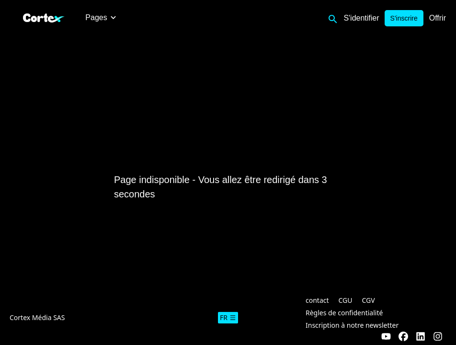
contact (317, 300)
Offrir (437, 18)
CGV (368, 300)
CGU (346, 300)
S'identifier (361, 18)
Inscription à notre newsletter (352, 325)
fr (228, 317)
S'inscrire (404, 18)
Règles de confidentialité (344, 312)
